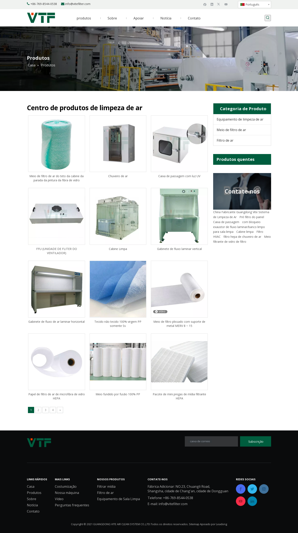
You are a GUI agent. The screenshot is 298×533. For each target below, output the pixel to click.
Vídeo (59, 499)
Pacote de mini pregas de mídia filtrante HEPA (179, 396)
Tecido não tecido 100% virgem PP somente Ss (117, 324)
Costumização (66, 486)
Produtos (34, 492)
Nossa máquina (67, 492)
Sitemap (194, 524)
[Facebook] (205, 4)
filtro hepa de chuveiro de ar (242, 237)
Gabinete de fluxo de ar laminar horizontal (56, 322)
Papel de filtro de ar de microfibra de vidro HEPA (56, 396)
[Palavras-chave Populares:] (268, 18)
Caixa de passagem (226, 222)
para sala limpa (223, 232)
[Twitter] (219, 4)
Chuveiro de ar (118, 176)
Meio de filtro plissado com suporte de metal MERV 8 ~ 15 (179, 324)
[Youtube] (226, 4)
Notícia (32, 505)
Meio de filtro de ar (231, 130)
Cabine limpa (245, 232)
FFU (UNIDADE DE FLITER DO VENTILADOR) (56, 251)
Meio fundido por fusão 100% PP (118, 394)
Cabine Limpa (118, 249)
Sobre (31, 499)
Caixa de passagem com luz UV (179, 176)
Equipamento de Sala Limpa (118, 499)
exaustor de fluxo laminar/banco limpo (239, 227)
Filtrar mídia (106, 486)
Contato (33, 511)
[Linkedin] (212, 4)
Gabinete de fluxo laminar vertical (179, 249)
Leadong (221, 524)
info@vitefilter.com (77, 4)
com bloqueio (251, 222)
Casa (30, 486)
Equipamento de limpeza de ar (240, 119)
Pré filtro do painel (251, 217)
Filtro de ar (225, 140)
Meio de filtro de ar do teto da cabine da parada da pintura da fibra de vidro (56, 178)
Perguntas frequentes (72, 505)
